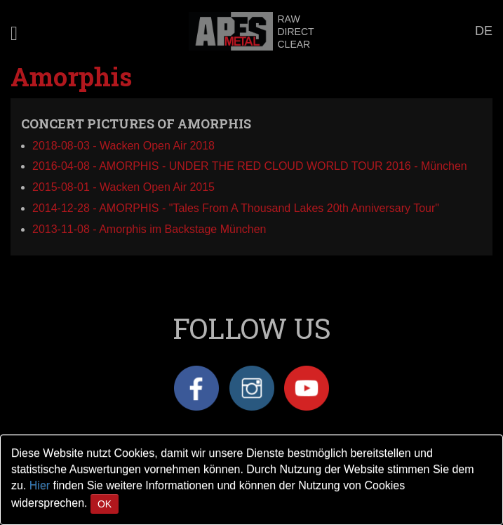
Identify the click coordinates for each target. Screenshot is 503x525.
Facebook (196, 388)
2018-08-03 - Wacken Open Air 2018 (123, 146)
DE (483, 31)
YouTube (306, 388)
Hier (39, 485)
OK (105, 504)
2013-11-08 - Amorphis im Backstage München (149, 229)
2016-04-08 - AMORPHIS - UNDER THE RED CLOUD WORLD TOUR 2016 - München (249, 166)
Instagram (251, 388)
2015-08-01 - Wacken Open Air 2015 (123, 187)
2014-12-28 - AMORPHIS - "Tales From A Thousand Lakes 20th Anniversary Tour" (235, 208)
